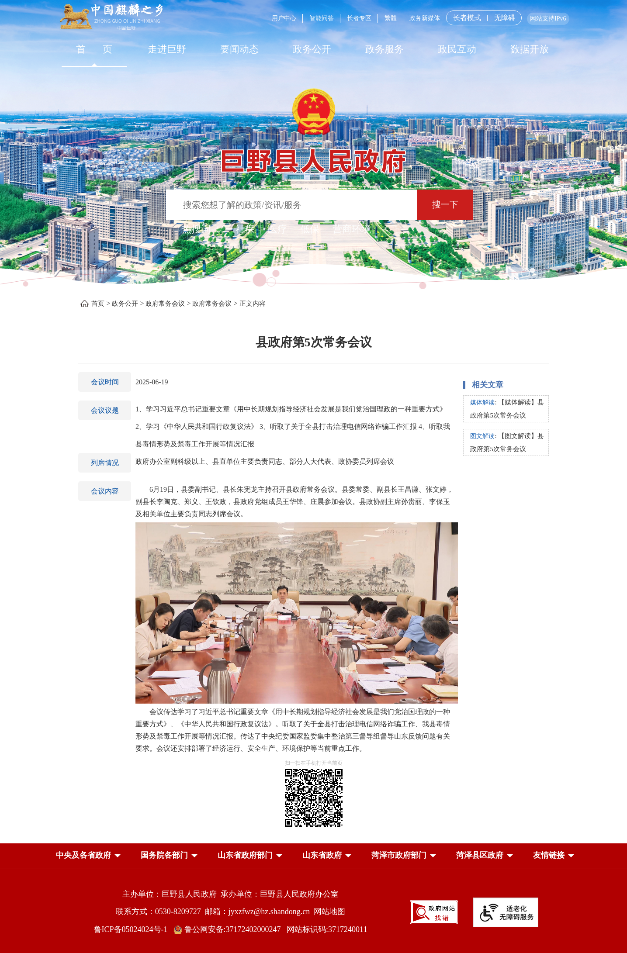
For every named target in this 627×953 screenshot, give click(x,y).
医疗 (277, 229)
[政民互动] (457, 49)
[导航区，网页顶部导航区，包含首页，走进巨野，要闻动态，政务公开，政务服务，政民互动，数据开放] (313, 49)
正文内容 (252, 303)
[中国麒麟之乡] (111, 17)
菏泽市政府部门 (398, 855)
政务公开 (312, 49)
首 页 (94, 49)
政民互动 (457, 49)
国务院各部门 (164, 855)
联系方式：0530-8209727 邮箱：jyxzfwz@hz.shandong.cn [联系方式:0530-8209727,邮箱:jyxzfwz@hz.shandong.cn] (215, 911)
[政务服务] (384, 49)
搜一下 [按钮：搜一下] (445, 204)
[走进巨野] (167, 49)
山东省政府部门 (245, 855)
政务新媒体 (424, 18)
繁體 (391, 18)
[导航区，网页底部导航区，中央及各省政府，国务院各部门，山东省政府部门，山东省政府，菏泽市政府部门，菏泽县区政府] (314, 856)
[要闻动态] (239, 49)
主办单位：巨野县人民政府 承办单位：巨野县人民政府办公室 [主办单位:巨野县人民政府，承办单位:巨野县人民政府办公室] (230, 894)
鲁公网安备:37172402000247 (230, 929)
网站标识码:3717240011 (327, 929)
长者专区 (359, 18)
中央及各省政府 (83, 855)
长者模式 (467, 17)
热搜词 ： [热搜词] (202, 229)
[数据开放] (529, 49)
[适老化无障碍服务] (505, 912)
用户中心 (284, 18)
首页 (97, 303)
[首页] (94, 49)
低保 (309, 229)
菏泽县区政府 (479, 855)
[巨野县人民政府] (313, 156)
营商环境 (352, 229)
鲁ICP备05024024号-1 (133, 929)
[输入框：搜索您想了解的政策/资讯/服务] (291, 205)
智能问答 (321, 18)
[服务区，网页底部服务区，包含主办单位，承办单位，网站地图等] (314, 905)
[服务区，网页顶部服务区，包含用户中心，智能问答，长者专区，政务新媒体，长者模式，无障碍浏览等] (417, 17)
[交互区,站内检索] (313, 206)
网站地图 (329, 911)
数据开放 (529, 49)
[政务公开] (312, 49)
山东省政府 (322, 855)
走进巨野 (167, 49)
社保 (245, 229)
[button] (83, 856)
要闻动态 (239, 49)
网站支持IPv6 (548, 18)
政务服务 (384, 49)
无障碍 (504, 18)
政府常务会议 (165, 303)
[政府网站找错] (434, 911)
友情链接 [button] (549, 855)
